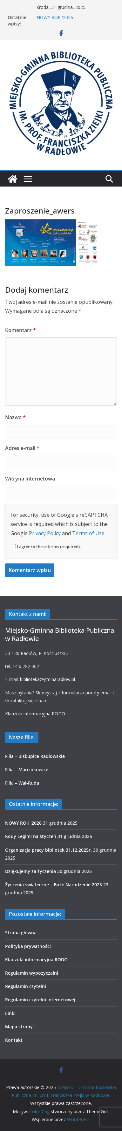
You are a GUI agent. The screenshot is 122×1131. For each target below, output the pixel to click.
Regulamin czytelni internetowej (40, 1000)
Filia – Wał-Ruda (22, 783)
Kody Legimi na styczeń (30, 836)
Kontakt (14, 1040)
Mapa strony (19, 1027)
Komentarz (20, 330)
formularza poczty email (87, 693)
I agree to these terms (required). (46, 546)
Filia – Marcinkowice (26, 769)
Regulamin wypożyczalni (31, 973)
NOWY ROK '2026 (55, 17)
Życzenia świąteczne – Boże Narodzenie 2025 (53, 885)
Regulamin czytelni (25, 986)
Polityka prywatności (28, 946)
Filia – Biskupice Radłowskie (35, 756)
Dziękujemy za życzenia (30, 871)
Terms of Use (88, 533)
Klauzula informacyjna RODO (35, 714)
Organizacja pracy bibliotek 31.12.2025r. (48, 850)
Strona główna (21, 933)
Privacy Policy (45, 533)
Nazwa (15, 417)
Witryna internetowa (30, 478)
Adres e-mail (22, 448)
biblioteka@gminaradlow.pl (47, 679)
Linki (10, 1013)
